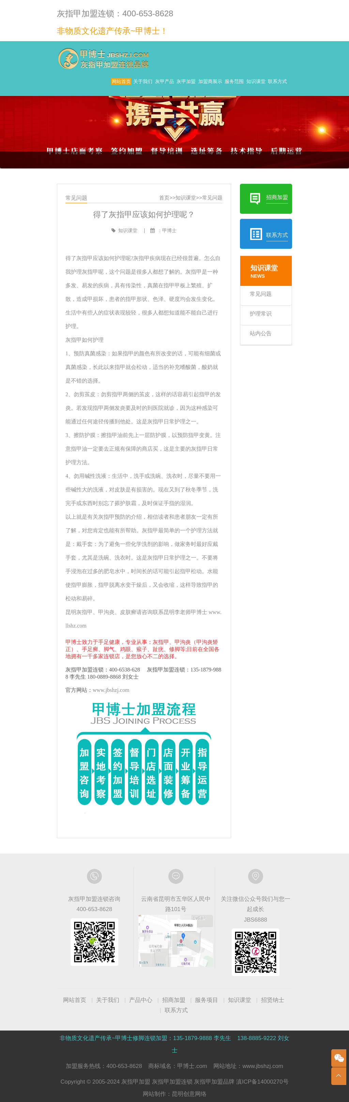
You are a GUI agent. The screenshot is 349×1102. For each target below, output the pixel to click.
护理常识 (255, 326)
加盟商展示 (235, 84)
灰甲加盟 (198, 84)
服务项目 (206, 1000)
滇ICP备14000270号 (262, 1082)
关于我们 (129, 84)
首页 (165, 218)
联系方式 (271, 98)
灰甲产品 (163, 84)
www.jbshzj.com (115, 678)
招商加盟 (173, 1000)
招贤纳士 (272, 1000)
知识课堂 (237, 98)
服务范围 (271, 84)
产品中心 (140, 1000)
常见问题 (209, 218)
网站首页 (95, 84)
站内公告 (255, 345)
